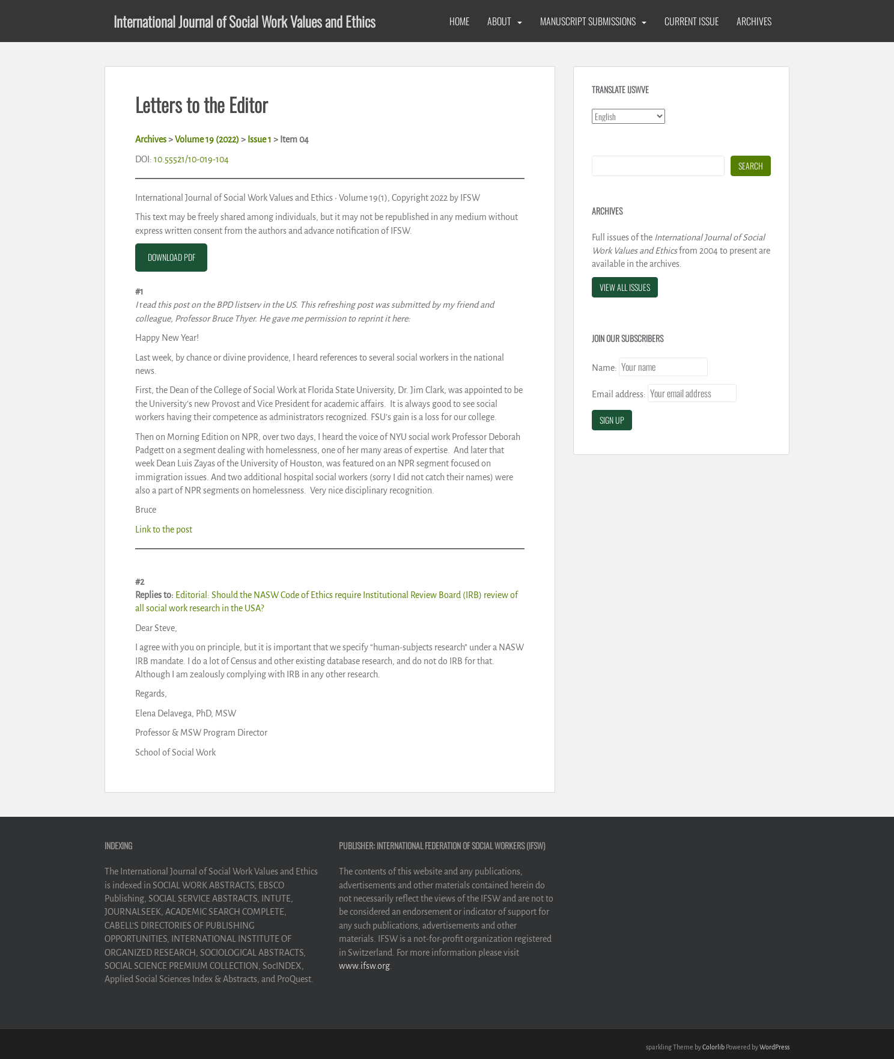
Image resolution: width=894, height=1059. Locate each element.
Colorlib (713, 1047)
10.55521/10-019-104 (191, 159)
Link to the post (163, 529)
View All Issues (625, 287)
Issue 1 (260, 139)
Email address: (619, 394)
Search (750, 165)
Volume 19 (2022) (207, 139)
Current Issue (691, 21)
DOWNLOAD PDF (171, 257)
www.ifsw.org (364, 966)
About (499, 21)
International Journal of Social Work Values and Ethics (245, 21)
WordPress (774, 1047)
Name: (604, 368)
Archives (754, 21)
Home (459, 21)
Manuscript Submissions (588, 21)
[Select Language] (628, 116)
